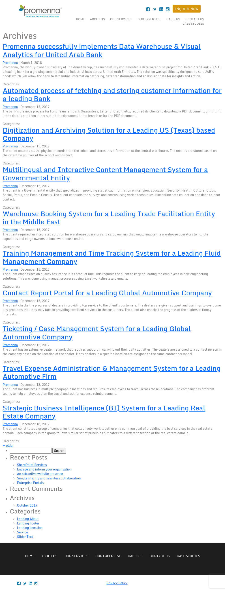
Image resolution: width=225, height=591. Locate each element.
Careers (173, 19)
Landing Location (30, 527)
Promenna (10, 62)
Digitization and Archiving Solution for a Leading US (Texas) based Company (109, 134)
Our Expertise (149, 19)
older (8, 445)
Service (22, 532)
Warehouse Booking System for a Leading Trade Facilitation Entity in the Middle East (109, 217)
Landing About (28, 518)
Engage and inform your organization (44, 469)
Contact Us (194, 19)
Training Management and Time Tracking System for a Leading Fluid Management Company (112, 257)
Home (80, 19)
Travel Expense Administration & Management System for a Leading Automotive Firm (112, 372)
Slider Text (25, 536)
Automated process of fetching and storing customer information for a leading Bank (112, 94)
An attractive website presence (40, 473)
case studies (193, 23)
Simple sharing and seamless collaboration (49, 478)
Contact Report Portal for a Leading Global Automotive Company (107, 292)
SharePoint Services (32, 464)
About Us (97, 19)
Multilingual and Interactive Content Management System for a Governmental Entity (105, 173)
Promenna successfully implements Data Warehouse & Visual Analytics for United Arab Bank (102, 50)
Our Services (121, 19)
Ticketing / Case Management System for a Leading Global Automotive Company (97, 332)
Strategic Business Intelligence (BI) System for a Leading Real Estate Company (104, 411)
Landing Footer (28, 523)
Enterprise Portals (30, 482)
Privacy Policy (117, 583)
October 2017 (27, 505)
